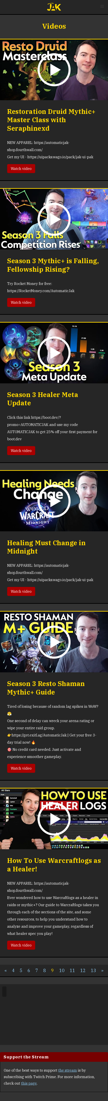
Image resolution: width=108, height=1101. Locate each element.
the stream (67, 1070)
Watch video (21, 168)
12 (83, 970)
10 (62, 970)
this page (29, 1083)
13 (93, 970)
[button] (102, 6)
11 (72, 970)
